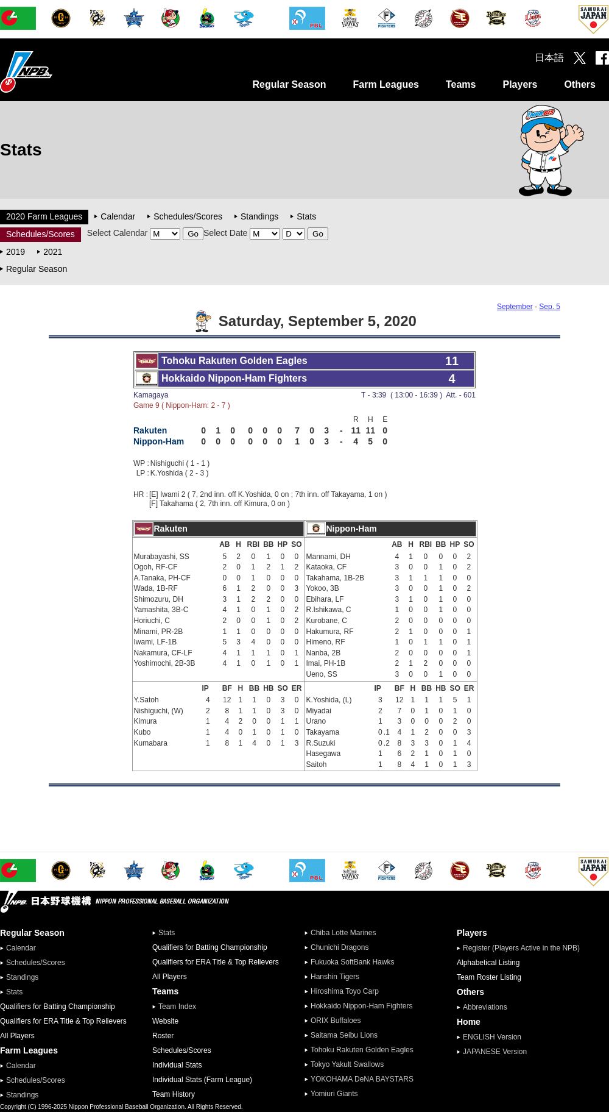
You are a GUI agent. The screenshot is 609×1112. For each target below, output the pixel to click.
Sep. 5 (549, 306)
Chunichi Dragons (339, 947)
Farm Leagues (385, 84)
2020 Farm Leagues (44, 216)
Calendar (117, 216)
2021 (52, 252)
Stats (306, 216)
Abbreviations (485, 1007)
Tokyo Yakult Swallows (347, 1064)
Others (580, 84)
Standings (259, 216)
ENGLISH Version (492, 1037)
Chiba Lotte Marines (343, 932)
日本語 (549, 57)
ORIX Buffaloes (336, 1020)
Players (519, 84)
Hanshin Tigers (335, 976)
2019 (15, 252)
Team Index (177, 1006)
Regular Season (289, 84)
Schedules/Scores (187, 216)
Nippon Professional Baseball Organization (56, 71)
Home (469, 1022)
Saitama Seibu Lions (344, 1035)
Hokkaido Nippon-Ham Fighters (361, 1006)
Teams (461, 84)
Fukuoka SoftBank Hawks (352, 962)
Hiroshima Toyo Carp (345, 991)
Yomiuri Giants (334, 1093)
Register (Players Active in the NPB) (525, 948)
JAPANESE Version (495, 1051)
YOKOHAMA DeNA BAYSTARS (362, 1079)
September (515, 306)
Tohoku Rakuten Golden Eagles (362, 1050)
